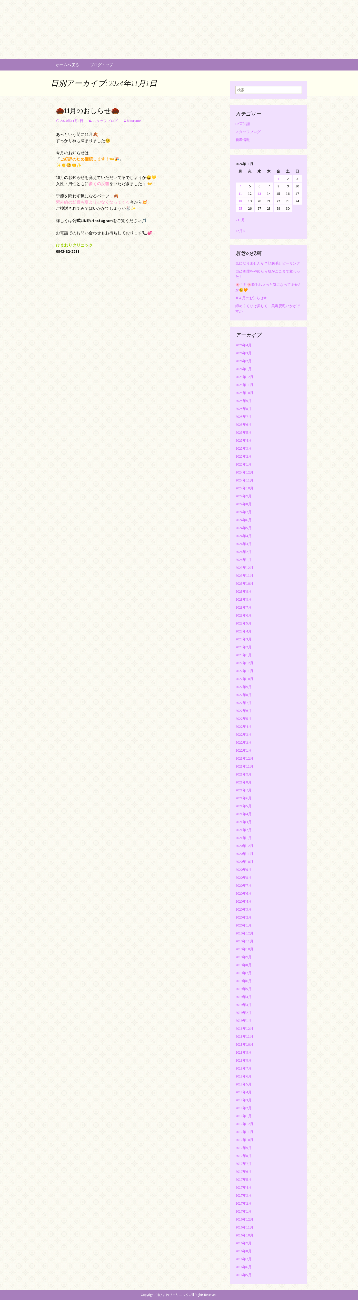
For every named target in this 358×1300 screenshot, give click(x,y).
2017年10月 (244, 1139)
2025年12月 (244, 377)
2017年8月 (243, 1155)
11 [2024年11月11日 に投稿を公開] (240, 193)
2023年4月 (243, 631)
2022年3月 (243, 734)
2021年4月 (243, 814)
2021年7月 (243, 790)
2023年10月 (244, 583)
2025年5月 (243, 432)
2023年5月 (243, 623)
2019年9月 (243, 957)
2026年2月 (243, 361)
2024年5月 (243, 528)
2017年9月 (243, 1147)
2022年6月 (243, 710)
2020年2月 (243, 917)
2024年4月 (243, 535)
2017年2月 (243, 1203)
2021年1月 (243, 837)
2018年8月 (243, 1060)
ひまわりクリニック (174, 1295)
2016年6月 (243, 1267)
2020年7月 (243, 885)
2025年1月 (243, 464)
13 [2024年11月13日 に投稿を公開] (259, 193)
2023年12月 (244, 567)
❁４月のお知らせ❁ (251, 298)
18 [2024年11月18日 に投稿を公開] (240, 201)
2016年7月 (243, 1259)
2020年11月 (244, 853)
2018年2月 (243, 1108)
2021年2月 (243, 830)
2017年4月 (243, 1187)
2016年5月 (243, 1275)
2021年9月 (243, 774)
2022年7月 (243, 702)
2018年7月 (243, 1068)
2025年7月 (243, 416)
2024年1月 (243, 559)
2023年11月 (244, 575)
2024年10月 (244, 488)
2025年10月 (244, 392)
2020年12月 (244, 845)
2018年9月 (243, 1052)
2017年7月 (243, 1163)
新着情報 (242, 139)
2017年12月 (244, 1124)
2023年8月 (243, 599)
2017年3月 (243, 1195)
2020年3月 (243, 909)
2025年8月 (243, 408)
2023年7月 (243, 607)
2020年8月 (243, 877)
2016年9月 (243, 1243)
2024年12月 (244, 472)
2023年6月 (243, 615)
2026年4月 (243, 345)
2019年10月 (244, 949)
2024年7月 (243, 512)
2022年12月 (244, 663)
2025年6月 (243, 424)
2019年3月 (243, 1004)
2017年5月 (243, 1179)
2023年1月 (243, 655)
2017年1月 (243, 1211)
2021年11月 (244, 766)
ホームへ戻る (67, 64)
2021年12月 (244, 758)
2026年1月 (243, 369)
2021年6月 (243, 798)
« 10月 (240, 220)
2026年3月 (243, 353)
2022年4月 (243, 726)
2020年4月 (243, 901)
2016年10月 (244, 1235)
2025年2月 (243, 456)
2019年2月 (243, 1012)
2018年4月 (243, 1092)
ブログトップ (101, 64)
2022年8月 (243, 694)
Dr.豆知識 (242, 124)
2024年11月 (244, 480)
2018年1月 (243, 1116)
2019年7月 (243, 973)
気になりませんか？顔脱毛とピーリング (267, 263)
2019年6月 (243, 981)
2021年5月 (243, 806)
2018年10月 (244, 1044)
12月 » (240, 230)
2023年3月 (243, 639)
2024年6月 (243, 520)
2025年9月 (243, 400)
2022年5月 (243, 718)
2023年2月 (243, 647)
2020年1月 (243, 925)
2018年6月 (243, 1076)
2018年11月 (244, 1036)
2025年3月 (243, 448)
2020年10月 (244, 861)
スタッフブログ (105, 120)
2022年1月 (243, 750)
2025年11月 (244, 384)
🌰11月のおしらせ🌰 (87, 111)
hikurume (134, 120)
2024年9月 (243, 496)
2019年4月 (243, 996)
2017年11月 (244, 1132)
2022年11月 (244, 671)
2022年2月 (243, 742)
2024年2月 (243, 551)
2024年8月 (243, 504)
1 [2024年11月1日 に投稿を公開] (278, 178)
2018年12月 (244, 1028)
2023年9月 (243, 591)
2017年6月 (243, 1171)
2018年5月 (243, 1084)
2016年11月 (244, 1227)
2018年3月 (243, 1100)
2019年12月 (244, 933)
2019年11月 (244, 941)
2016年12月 (244, 1219)
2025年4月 (243, 440)
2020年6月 (243, 893)
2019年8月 (243, 965)
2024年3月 (243, 543)
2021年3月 (243, 822)
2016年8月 (243, 1251)
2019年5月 (243, 988)
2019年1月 (243, 1020)
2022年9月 (243, 686)
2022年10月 (244, 679)
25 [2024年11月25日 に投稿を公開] (240, 208)
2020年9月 (243, 869)
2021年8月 (243, 782)
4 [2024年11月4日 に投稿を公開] (240, 186)
